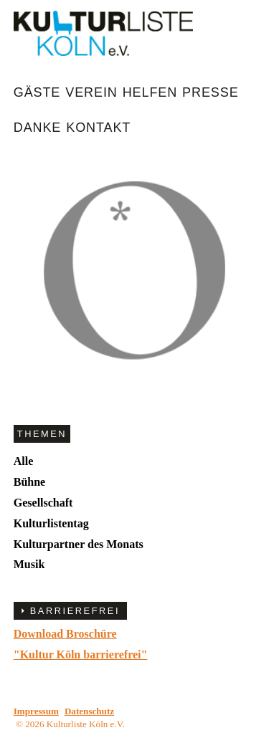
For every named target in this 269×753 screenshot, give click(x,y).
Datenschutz (89, 711)
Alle (24, 461)
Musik (29, 564)
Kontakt (98, 127)
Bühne (29, 482)
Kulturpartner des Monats (78, 544)
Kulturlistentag (51, 523)
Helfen (150, 92)
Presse (210, 92)
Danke (38, 127)
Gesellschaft (43, 503)
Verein (91, 92)
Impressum (36, 711)
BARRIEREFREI (75, 610)
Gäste (37, 92)
